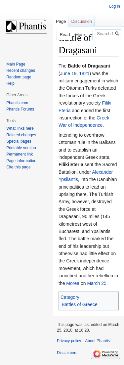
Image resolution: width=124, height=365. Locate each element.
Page (61, 21)
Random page (18, 77)
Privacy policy (69, 341)
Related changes (21, 135)
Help (10, 83)
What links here (20, 128)
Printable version (21, 148)
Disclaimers (67, 352)
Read (60, 34)
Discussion (81, 21)
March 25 (96, 283)
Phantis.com (17, 103)
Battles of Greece (80, 304)
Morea (72, 283)
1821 (84, 73)
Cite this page (18, 167)
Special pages (18, 141)
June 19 (68, 73)
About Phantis (97, 341)
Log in (114, 6)
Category (70, 297)
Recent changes (20, 70)
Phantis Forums (20, 109)
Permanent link (19, 154)
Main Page (15, 64)
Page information (21, 161)
